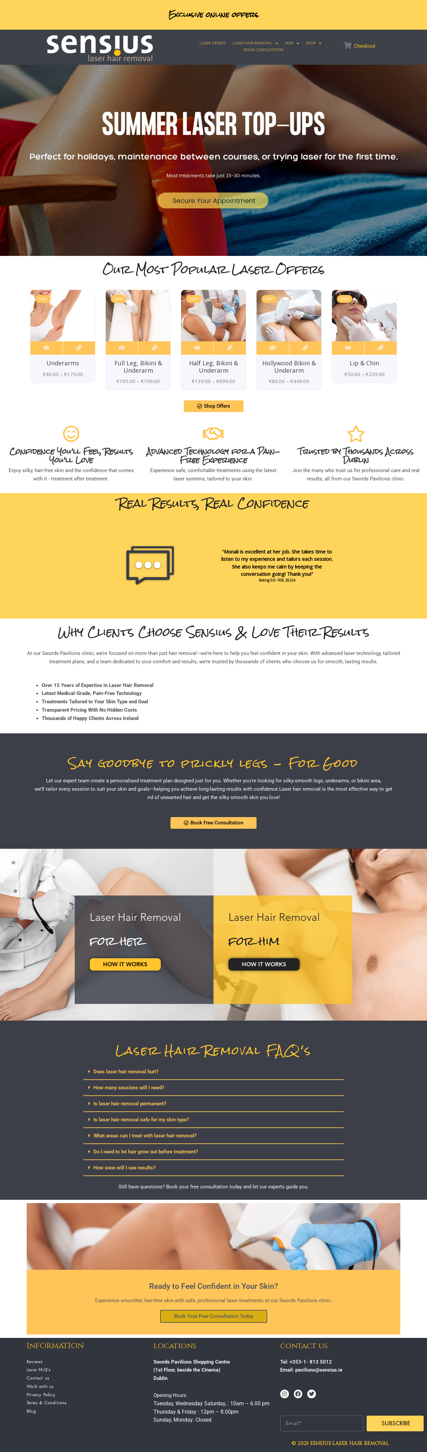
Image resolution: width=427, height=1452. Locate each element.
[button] (213, 1072)
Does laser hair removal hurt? (125, 1072)
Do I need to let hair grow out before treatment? (145, 1152)
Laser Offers (212, 43)
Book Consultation (264, 49)
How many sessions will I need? (128, 1088)
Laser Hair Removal (255, 43)
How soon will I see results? (124, 1168)
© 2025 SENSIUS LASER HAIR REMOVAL (340, 1443)
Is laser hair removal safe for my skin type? (141, 1120)
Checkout (364, 46)
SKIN (292, 43)
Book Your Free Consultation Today (213, 1316)
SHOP (313, 43)
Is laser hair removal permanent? (129, 1104)
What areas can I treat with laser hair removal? (144, 1136)
